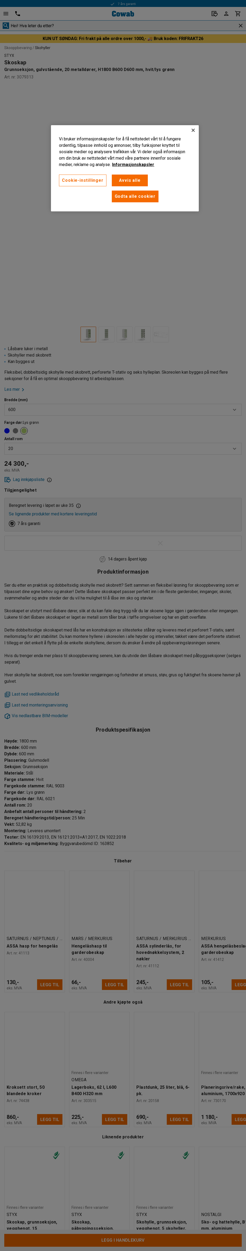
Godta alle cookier (135, 196)
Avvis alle (130, 180)
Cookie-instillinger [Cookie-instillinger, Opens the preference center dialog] (82, 180)
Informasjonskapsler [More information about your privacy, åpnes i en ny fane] (133, 164)
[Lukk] (193, 130)
